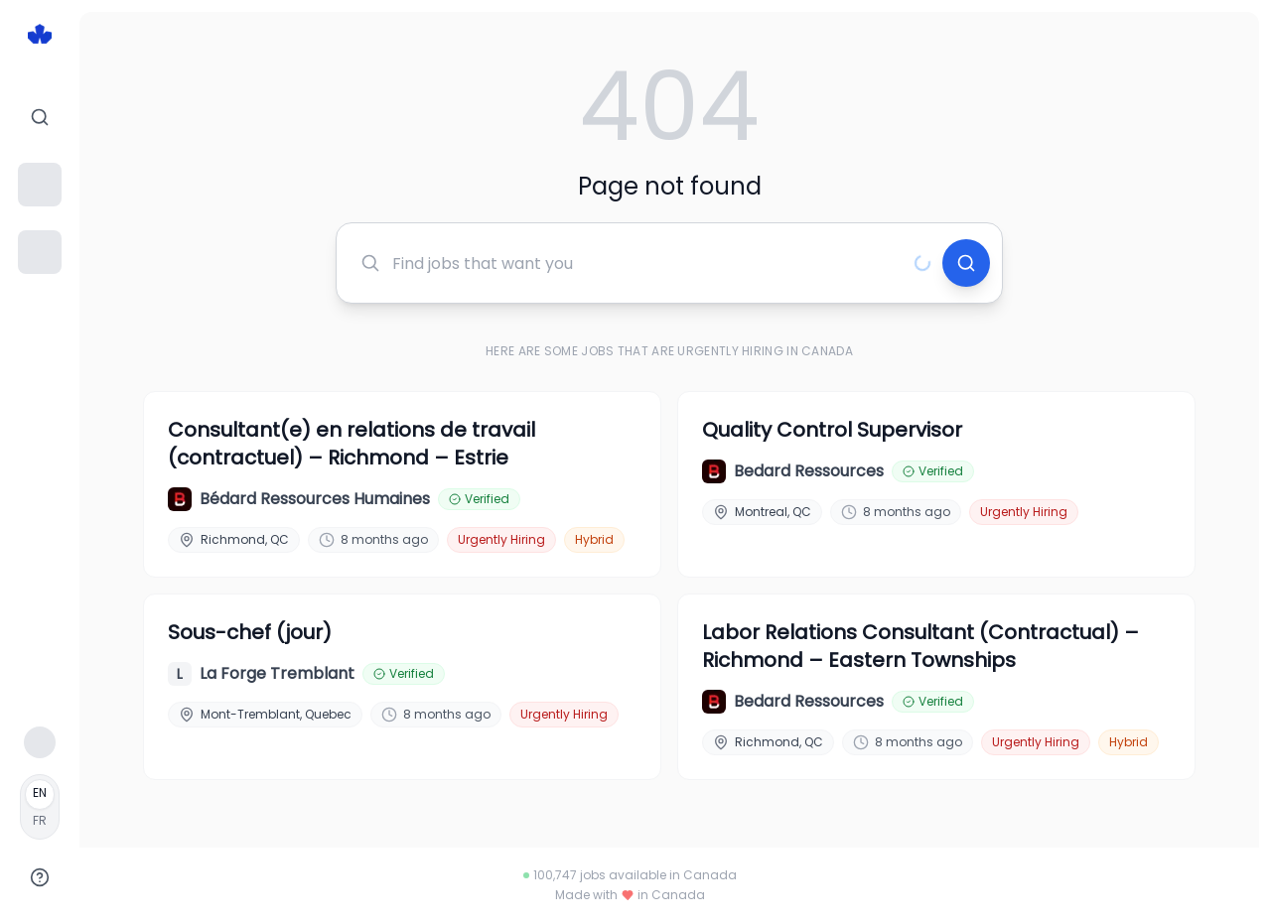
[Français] (40, 807)
